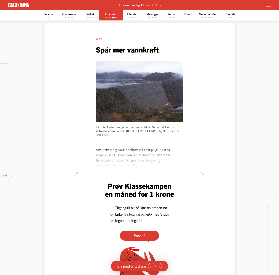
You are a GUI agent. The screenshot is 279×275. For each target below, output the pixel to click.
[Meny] (268, 5)
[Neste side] (159, 266)
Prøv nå (139, 235)
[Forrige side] (151, 266)
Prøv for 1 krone (247, 5)
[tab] (48, 15)
